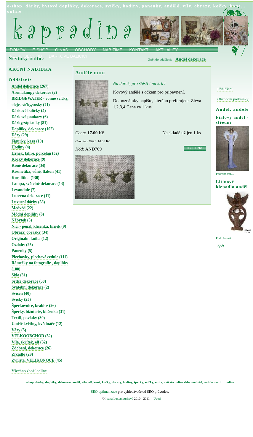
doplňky (51, 382)
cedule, (209, 382)
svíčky (112, 5)
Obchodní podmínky (233, 99)
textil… (219, 382)
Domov (17, 50)
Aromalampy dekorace (31, 92)
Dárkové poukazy (27, 117)
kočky (220, 5)
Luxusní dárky (24, 202)
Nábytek (19, 220)
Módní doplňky (25, 214)
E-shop (40, 50)
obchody (85, 50)
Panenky (19, 250)
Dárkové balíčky (26, 110)
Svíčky (17, 299)
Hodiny (18, 147)
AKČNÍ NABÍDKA (30, 69)
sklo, (187, 382)
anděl (76, 382)
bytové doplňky (60, 5)
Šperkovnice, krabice (30, 305)
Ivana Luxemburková (119, 398)
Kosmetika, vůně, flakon (33, 171)
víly (186, 5)
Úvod (157, 398)
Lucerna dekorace (27, 196)
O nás (61, 50)
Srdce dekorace (25, 281)
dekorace (91, 5)
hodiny (131, 5)
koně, (97, 382)
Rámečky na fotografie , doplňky (40, 263)
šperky (138, 382)
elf (90, 382)
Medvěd (18, 208)
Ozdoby (18, 245)
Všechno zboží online (29, 371)
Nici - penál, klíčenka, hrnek (36, 226)
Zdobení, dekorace (28, 348)
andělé (171, 5)
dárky (32, 5)
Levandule (21, 190)
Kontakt (138, 50)
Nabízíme (112, 50)
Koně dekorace (25, 165)
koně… (238, 5)
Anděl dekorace (25, 86)
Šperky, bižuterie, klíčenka (35, 311)
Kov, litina (21, 177)
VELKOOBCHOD (28, 336)
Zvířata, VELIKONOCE (33, 360)
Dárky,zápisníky (26, 123)
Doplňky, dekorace (28, 129)
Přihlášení (225, 89)
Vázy (16, 330)
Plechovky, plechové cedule (35, 257)
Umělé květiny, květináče (33, 324)
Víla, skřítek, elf (25, 342)
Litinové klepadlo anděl (232, 184)
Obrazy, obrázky (26, 232)
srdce (158, 382)
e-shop (14, 5)
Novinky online (26, 58)
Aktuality (167, 50)
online (14, 11)
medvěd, (197, 382)
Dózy (16, 135)
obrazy (202, 5)
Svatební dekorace (27, 287)
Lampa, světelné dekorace (34, 183)
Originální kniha (26, 238)
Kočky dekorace (26, 159)
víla (84, 382)
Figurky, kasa (23, 141)
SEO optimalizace (104, 392)
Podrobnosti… (225, 173)
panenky (151, 5)
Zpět (220, 246)
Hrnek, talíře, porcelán (31, 153)
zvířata (169, 382)
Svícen (17, 293)
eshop (30, 382)
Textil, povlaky (24, 318)
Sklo (15, 275)
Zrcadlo (18, 354)
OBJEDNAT (194, 148)
